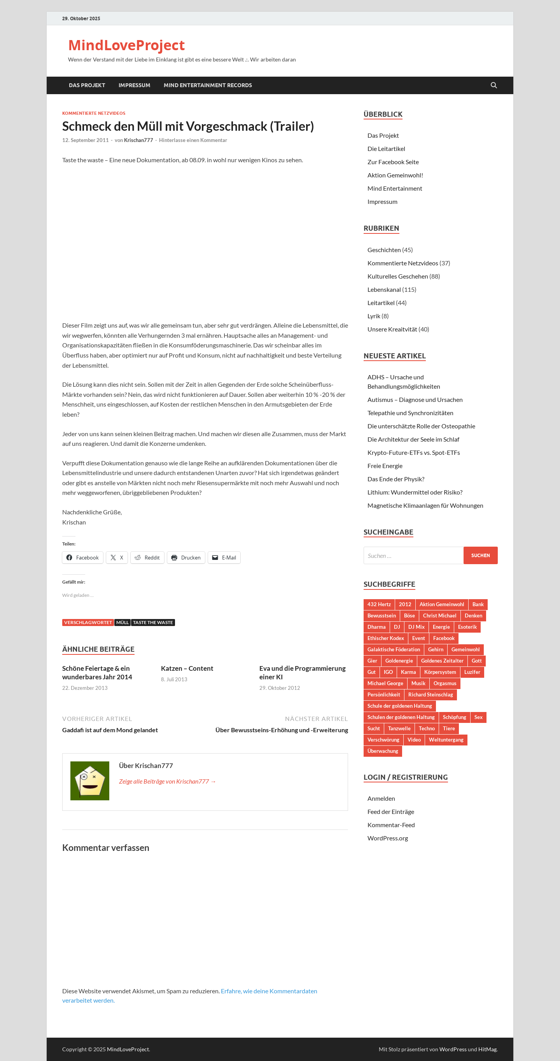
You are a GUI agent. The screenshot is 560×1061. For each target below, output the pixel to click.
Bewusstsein (382, 615)
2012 (405, 604)
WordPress (453, 1049)
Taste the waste (153, 622)
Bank (478, 604)
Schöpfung (454, 717)
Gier (372, 661)
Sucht (374, 728)
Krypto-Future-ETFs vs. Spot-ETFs (414, 452)
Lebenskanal (384, 289)
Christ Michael (440, 615)
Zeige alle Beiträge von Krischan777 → (167, 781)
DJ (397, 627)
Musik (418, 683)
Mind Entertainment (395, 188)
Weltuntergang (446, 740)
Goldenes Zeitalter (442, 661)
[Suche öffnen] (494, 86)
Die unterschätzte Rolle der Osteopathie (421, 426)
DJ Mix (416, 627)
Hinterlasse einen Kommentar (193, 140)
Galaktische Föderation (394, 649)
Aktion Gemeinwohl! (395, 175)
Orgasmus (445, 683)
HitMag (487, 1049)
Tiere (449, 728)
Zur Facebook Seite (393, 161)
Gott (477, 661)
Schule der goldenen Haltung (400, 706)
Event (418, 638)
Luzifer (472, 672)
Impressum (134, 85)
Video (414, 740)
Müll (122, 622)
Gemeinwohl (466, 649)
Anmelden (381, 798)
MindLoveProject (126, 44)
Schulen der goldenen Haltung (401, 717)
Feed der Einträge (391, 811)
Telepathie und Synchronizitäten (410, 412)
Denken (473, 615)
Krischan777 (138, 140)
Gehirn (435, 649)
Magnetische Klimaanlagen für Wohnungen (425, 505)
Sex (478, 717)
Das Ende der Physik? (396, 478)
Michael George (385, 683)
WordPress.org (388, 838)
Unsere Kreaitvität (392, 329)
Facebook (444, 638)
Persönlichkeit (384, 694)
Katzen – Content (187, 668)
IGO (388, 672)
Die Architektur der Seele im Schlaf (413, 439)
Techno (427, 728)
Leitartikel (381, 302)
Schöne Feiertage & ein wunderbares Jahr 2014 (97, 672)
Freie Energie (385, 465)
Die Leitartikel (386, 148)
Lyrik (374, 315)
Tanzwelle (399, 728)
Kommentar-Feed (391, 824)
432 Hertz (379, 604)
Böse (409, 615)
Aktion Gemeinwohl (442, 604)
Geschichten (384, 249)
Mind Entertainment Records (208, 85)
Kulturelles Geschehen (398, 276)
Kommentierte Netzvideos (93, 113)
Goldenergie (399, 661)
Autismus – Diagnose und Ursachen (415, 399)
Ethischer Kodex (386, 638)
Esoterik (467, 627)
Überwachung (383, 751)
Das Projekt (87, 85)
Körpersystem (440, 672)
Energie (441, 627)
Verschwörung (383, 740)
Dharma (377, 627)
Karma (408, 672)
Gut (372, 672)
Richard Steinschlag (430, 694)
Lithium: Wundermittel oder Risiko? (415, 492)
